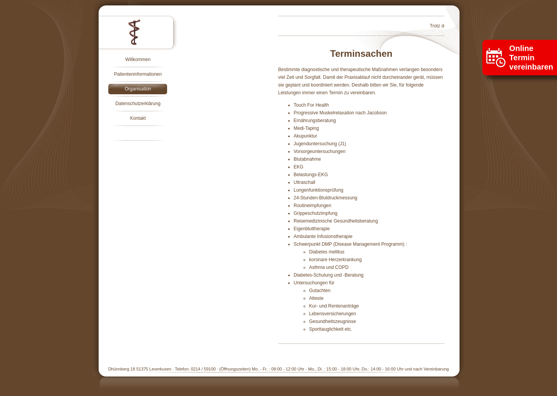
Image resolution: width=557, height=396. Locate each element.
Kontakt (138, 118)
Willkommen (137, 59)
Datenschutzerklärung (138, 103)
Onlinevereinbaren (531, 57)
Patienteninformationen (138, 74)
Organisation (138, 89)
